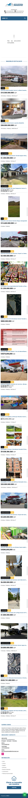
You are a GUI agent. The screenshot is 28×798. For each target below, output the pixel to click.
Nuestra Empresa (6, 769)
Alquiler (4, 765)
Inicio (3, 761)
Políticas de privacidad (7, 773)
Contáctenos (5, 771)
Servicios (4, 767)
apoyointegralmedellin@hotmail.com (10, 751)
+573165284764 (9, 11)
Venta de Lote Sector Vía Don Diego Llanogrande (14, 220)
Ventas (4, 763)
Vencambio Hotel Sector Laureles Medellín (12, 123)
